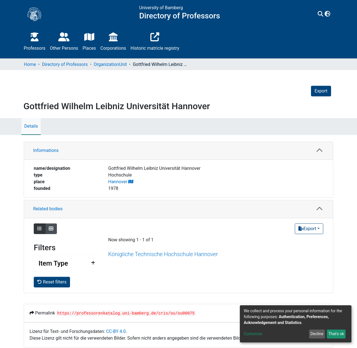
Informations (46, 150)
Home (30, 64)
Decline (316, 334)
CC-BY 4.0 (116, 331)
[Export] (309, 228)
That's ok (336, 334)
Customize (253, 334)
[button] (327, 14)
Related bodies (47, 208)
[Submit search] (320, 14)
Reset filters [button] (51, 282)
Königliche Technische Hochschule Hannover (163, 254)
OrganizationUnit (110, 64)
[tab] (178, 151)
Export (321, 91)
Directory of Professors (65, 64)
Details (31, 126)
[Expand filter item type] (66, 263)
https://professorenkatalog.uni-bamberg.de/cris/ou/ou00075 (125, 313)
